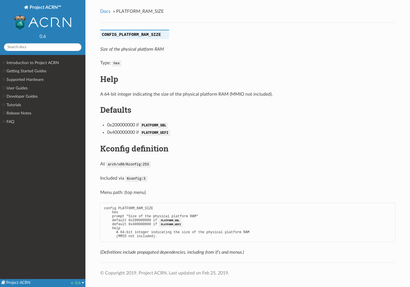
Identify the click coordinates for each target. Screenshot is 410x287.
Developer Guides (20, 96)
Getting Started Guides (24, 71)
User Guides (15, 88)
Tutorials (12, 105)
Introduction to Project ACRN (31, 62)
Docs (105, 11)
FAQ (8, 121)
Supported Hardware (23, 79)
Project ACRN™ (43, 18)
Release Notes (17, 113)
